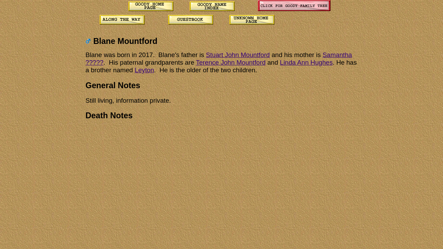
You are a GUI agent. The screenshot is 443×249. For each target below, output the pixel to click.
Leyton (144, 70)
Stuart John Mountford (238, 54)
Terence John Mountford (230, 62)
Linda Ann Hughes (306, 62)
